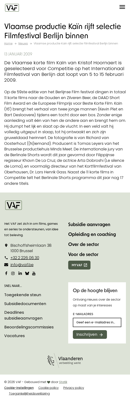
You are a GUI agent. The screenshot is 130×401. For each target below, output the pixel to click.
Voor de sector (83, 254)
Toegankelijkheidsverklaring (29, 393)
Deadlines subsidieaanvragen (23, 315)
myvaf (77, 265)
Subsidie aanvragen (89, 224)
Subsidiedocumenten (25, 303)
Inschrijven (86, 334)
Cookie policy (48, 388)
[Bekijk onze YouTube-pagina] (34, 273)
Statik (63, 382)
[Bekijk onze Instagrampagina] (13, 273)
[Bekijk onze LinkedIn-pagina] (20, 273)
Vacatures (14, 335)
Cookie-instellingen (19, 388)
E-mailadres (83, 314)
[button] (122, 7)
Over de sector (83, 244)
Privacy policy (73, 388)
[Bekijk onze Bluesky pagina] (27, 273)
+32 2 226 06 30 (24, 257)
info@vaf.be (22, 264)
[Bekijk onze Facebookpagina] (6, 273)
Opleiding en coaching (92, 234)
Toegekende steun (22, 295)
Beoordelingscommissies (29, 327)
